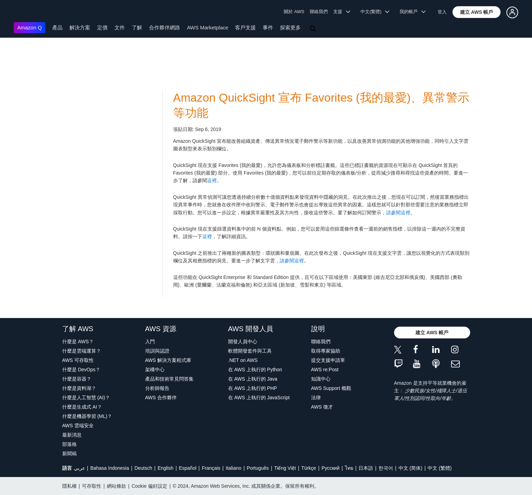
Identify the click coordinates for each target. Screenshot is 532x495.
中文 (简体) (410, 468)
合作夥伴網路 (164, 27)
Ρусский (330, 468)
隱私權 (69, 486)
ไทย (349, 468)
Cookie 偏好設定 (149, 486)
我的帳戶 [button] (413, 11)
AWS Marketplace (207, 27)
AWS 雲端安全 (78, 425)
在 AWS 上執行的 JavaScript (259, 397)
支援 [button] (341, 11)
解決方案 (79, 27)
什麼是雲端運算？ (81, 351)
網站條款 (116, 486)
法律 (316, 397)
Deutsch (143, 468)
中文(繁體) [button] (375, 11)
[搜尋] (313, 29)
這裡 (212, 180)
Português (258, 468)
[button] (476, 12)
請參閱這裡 (398, 212)
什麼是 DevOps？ (81, 369)
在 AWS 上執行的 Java (253, 379)
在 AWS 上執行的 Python (255, 369)
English (166, 468)
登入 (442, 12)
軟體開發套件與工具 (250, 351)
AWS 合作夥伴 (161, 397)
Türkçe (308, 468)
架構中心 (155, 369)
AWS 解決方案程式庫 (168, 360)
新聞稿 (69, 453)
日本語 (365, 468)
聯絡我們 (319, 11)
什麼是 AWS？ (78, 341)
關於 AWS (294, 11)
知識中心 (320, 379)
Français (211, 468)
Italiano (233, 468)
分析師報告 (157, 388)
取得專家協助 (325, 351)
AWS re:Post (325, 369)
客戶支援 (245, 27)
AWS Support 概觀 (331, 388)
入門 (150, 341)
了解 (137, 27)
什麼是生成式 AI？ (82, 407)
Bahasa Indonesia (109, 468)
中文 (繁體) (439, 468)
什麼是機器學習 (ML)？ (87, 416)
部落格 (69, 444)
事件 (268, 27)
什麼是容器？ (76, 379)
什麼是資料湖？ (79, 388)
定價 (102, 27)
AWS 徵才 (322, 407)
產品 (57, 27)
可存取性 (91, 486)
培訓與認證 (157, 351)
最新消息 (72, 435)
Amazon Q (29, 27)
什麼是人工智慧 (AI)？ (86, 397)
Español (187, 468)
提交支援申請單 (328, 360)
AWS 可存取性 (78, 360)
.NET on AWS (243, 360)
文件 (119, 27)
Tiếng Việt (285, 468)
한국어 (386, 468)
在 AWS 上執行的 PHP (252, 388)
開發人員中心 (242, 341)
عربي (79, 468)
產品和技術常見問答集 (169, 379)
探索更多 (290, 27)
